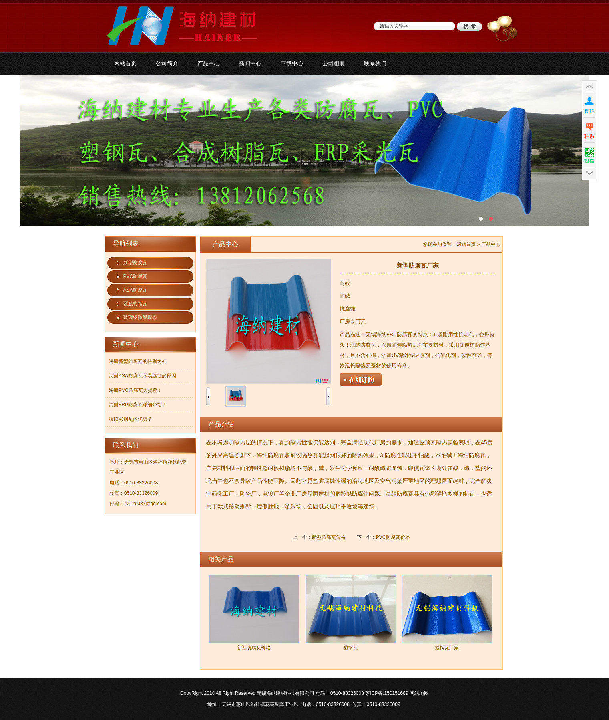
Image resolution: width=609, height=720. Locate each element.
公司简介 (167, 63)
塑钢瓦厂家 (447, 648)
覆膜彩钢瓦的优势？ (130, 419)
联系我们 (375, 63)
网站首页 (125, 63)
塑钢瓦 (350, 648)
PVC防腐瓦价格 (393, 537)
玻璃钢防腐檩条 (140, 317)
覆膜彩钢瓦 (135, 304)
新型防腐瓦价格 (329, 537)
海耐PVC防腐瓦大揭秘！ (135, 390)
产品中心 (208, 63)
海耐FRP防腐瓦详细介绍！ (138, 404)
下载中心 (292, 63)
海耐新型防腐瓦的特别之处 (138, 361)
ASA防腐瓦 (135, 290)
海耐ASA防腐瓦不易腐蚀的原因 (142, 376)
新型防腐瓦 (135, 263)
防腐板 (304, 150)
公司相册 (333, 63)
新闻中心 (250, 63)
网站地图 (419, 693)
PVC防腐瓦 (135, 276)
